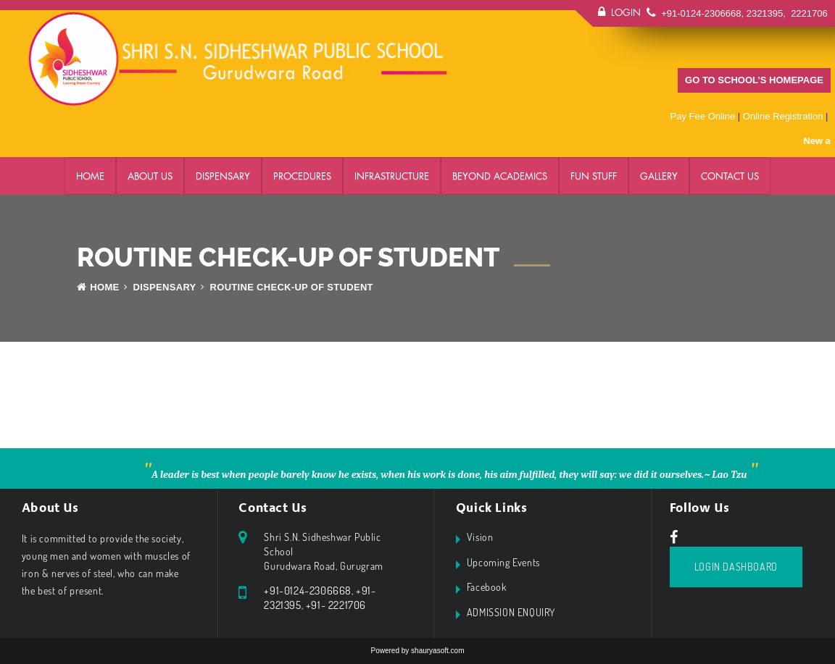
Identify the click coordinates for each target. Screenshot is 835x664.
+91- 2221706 (336, 605)
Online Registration (783, 116)
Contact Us (730, 175)
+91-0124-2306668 (701, 13)
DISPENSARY (223, 175)
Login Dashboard (736, 566)
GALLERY (659, 175)
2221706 (808, 13)
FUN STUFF (593, 175)
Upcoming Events (503, 562)
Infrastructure (391, 175)
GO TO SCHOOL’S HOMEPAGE (754, 80)
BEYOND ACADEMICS (499, 175)
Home (90, 175)
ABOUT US (150, 175)
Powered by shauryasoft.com (418, 651)
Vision (480, 537)
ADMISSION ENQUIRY (511, 612)
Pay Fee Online (703, 116)
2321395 (765, 13)
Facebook (487, 587)
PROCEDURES (302, 175)
